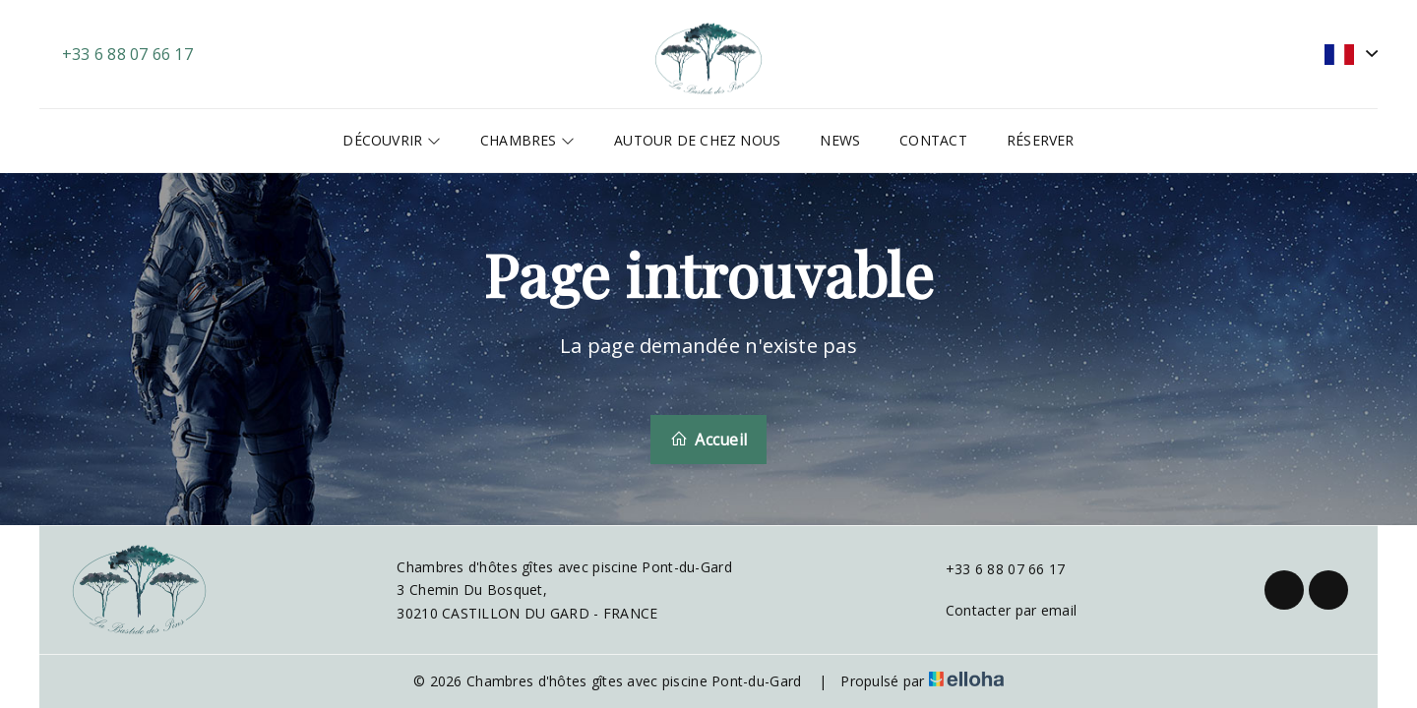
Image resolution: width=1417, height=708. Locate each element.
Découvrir (391, 140)
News (840, 140)
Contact (933, 140)
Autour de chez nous (697, 140)
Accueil (708, 439)
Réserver (1041, 140)
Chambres (527, 140)
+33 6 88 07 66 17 (994, 569)
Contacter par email (1000, 610)
